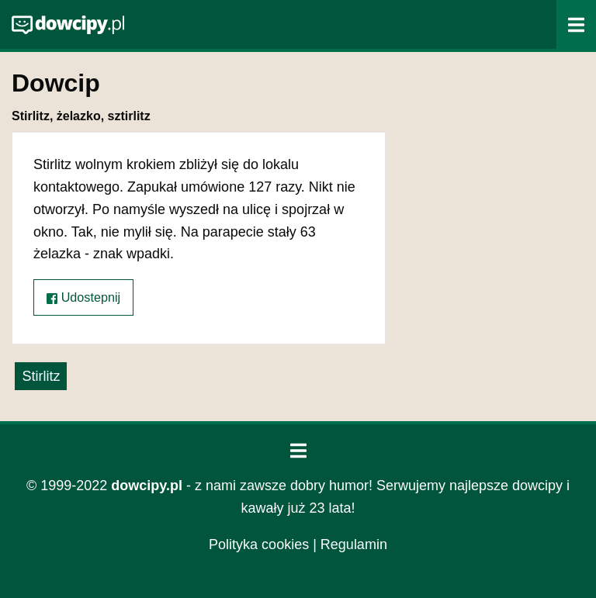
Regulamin (354, 544)
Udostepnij (83, 297)
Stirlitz (41, 376)
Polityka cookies (259, 544)
